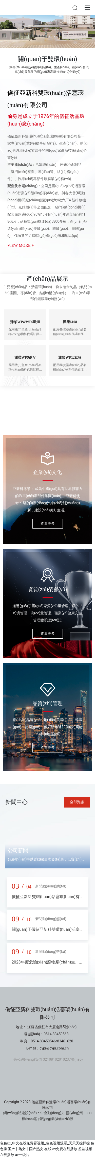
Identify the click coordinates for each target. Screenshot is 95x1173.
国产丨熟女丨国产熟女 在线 (29, 1149)
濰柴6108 (70, 322)
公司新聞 (18, 850)
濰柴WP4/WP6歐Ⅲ (25, 322)
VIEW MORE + (20, 245)
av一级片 (22, 1155)
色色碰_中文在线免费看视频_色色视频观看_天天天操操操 (45, 1143)
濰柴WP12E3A (69, 357)
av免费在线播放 (64, 1149)
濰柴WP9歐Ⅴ (25, 357)
